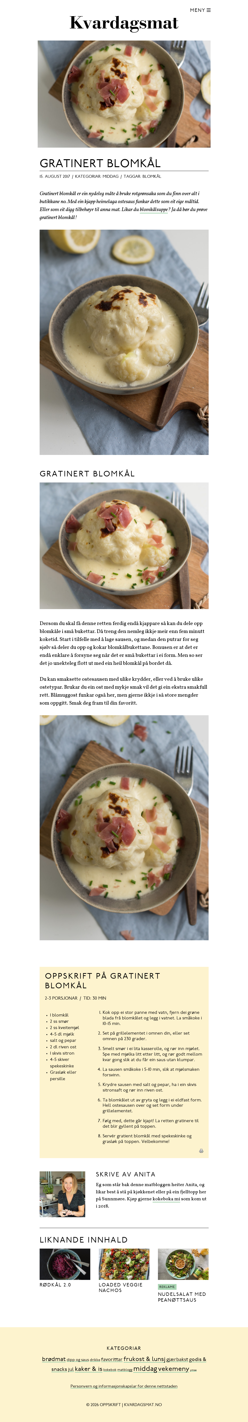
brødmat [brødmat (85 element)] (54, 1359)
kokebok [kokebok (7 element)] (109, 1370)
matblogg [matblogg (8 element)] (124, 1370)
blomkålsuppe (154, 209)
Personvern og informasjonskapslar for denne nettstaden (124, 1386)
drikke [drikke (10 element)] (95, 1360)
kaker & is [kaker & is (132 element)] (88, 1369)
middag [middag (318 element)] (145, 1369)
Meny (197, 10)
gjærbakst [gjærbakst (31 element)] (177, 1360)
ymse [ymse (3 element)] (193, 1370)
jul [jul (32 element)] (71, 1369)
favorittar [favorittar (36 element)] (112, 1359)
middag (111, 177)
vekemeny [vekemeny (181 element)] (173, 1369)
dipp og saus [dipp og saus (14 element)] (78, 1360)
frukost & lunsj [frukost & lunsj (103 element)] (144, 1360)
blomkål (151, 177)
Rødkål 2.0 (55, 1285)
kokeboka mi (166, 1199)
